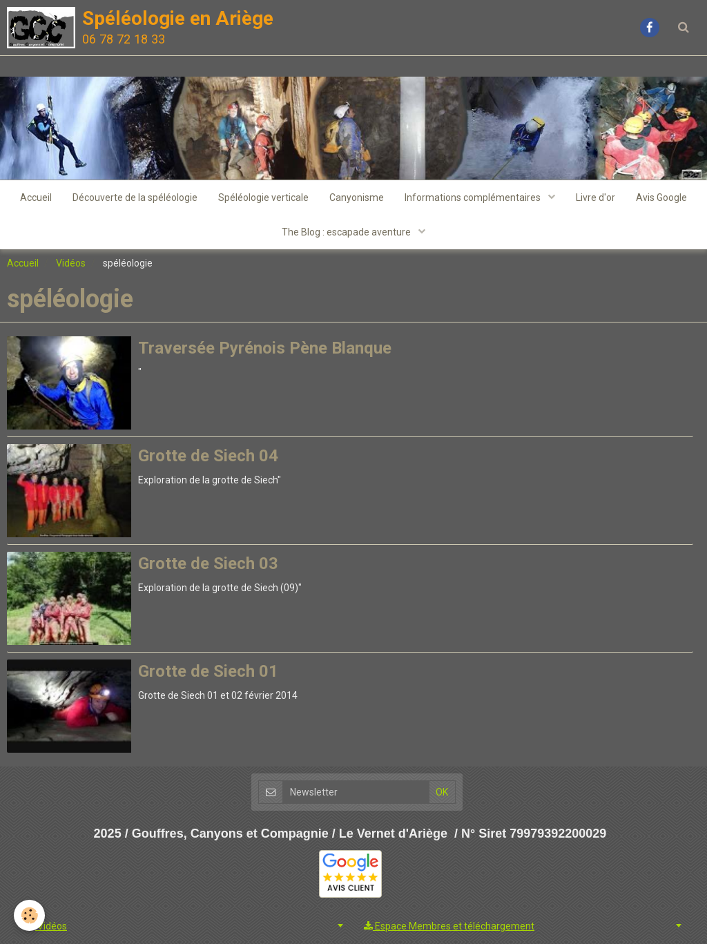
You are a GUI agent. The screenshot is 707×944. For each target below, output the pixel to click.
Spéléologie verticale (263, 197)
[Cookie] (29, 915)
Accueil (36, 197)
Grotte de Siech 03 (208, 563)
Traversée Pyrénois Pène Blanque (264, 348)
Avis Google (661, 197)
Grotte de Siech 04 (208, 455)
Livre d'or (595, 197)
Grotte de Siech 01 (208, 671)
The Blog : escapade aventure (347, 232)
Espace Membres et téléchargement (449, 926)
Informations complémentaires (474, 197)
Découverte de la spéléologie (134, 197)
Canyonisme (356, 197)
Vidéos (71, 263)
